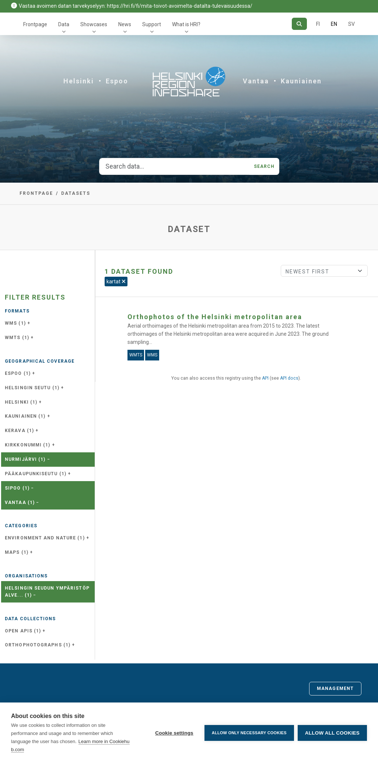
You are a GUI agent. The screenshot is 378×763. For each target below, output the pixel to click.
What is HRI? (186, 24)
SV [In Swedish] (351, 24)
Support (151, 24)
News (124, 24)
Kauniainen (301, 81)
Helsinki (78, 81)
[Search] (299, 24)
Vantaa (256, 81)
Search (264, 166)
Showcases (93, 24)
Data (63, 24)
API (265, 378)
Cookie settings (174, 733)
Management (335, 688)
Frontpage (35, 24)
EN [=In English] (334, 24)
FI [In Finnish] (318, 24)
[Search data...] (174, 166)
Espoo (117, 81)
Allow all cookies (332, 733)
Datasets (75, 193)
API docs (289, 378)
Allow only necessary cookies (249, 733)
